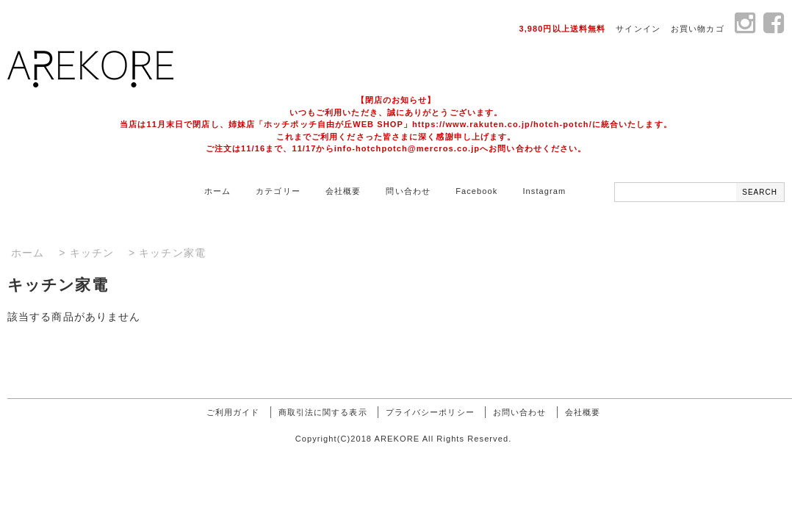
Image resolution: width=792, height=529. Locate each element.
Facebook (476, 191)
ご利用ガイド (233, 412)
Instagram (544, 191)
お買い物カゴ (697, 28)
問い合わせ (408, 191)
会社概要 (343, 191)
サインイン (638, 28)
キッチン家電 (172, 253)
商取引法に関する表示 (322, 412)
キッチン (92, 253)
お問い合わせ (520, 412)
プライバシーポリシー (430, 412)
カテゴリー (278, 191)
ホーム (217, 191)
